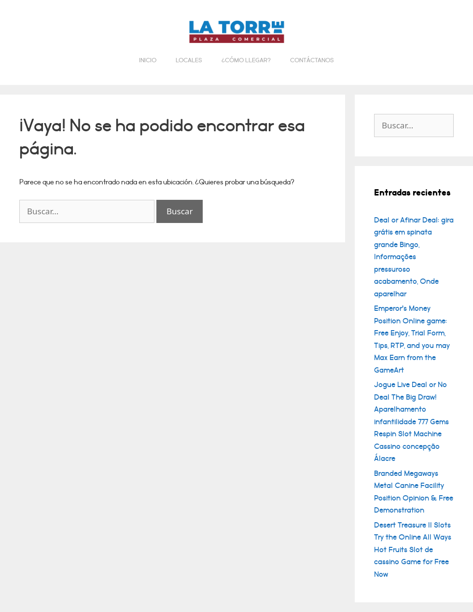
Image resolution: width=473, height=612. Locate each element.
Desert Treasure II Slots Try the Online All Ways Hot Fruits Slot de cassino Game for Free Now (412, 550)
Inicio (147, 60)
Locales (189, 60)
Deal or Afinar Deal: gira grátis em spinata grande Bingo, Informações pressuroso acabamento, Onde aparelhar (414, 257)
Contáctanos (312, 60)
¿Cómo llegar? (246, 60)
